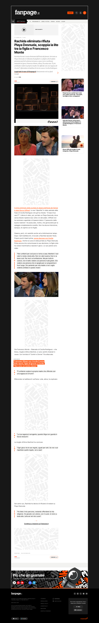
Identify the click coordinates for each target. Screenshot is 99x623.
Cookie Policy (44, 606)
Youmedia (43, 598)
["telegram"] (36, 583)
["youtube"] (23, 583)
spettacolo (21, 21)
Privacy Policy (44, 603)
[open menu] (13, 21)
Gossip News (17, 553)
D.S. (20, 77)
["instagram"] (19, 583)
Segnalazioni (44, 601)
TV (30, 21)
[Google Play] (24, 618)
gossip (63, 21)
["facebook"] (32, 583)
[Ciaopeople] (84, 619)
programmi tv (36, 21)
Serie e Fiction (45, 21)
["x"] (27, 583)
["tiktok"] (14, 583)
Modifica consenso (46, 611)
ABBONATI (70, 12)
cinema (53, 21)
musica (58, 21)
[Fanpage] (16, 593)
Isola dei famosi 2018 (25, 553)
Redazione (43, 608)
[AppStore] (15, 618)
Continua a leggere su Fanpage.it (36, 524)
